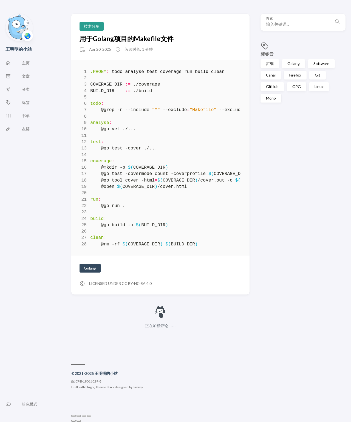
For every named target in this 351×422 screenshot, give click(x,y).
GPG (296, 86)
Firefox (295, 75)
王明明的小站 (18, 49)
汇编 (270, 63)
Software (321, 63)
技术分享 (91, 26)
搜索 (269, 18)
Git (317, 75)
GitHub (272, 86)
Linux (319, 86)
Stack (110, 387)
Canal (271, 75)
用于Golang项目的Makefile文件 (127, 39)
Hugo (90, 387)
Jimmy (138, 387)
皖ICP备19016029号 (86, 381)
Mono (271, 98)
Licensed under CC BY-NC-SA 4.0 (120, 283)
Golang (293, 63)
